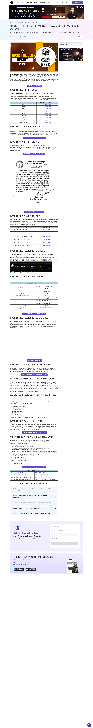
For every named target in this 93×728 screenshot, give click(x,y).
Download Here (47, 104)
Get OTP (74, 530)
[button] (89, 725)
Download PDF (46, 230)
